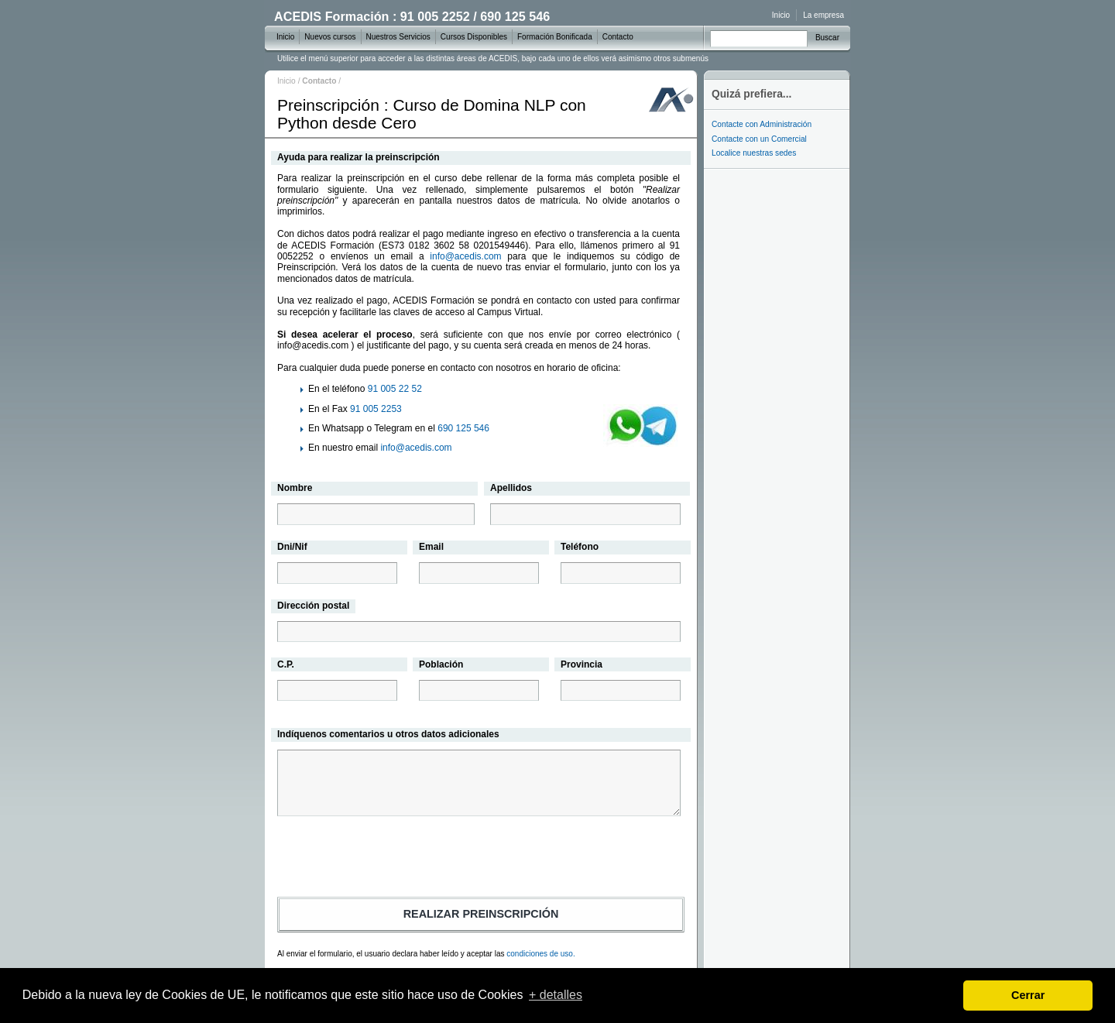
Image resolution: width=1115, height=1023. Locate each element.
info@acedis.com (465, 256)
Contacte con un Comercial (759, 139)
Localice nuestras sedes (754, 153)
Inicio (286, 81)
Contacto (617, 37)
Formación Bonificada (554, 37)
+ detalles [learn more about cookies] (555, 994)
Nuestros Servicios (398, 37)
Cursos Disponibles (474, 37)
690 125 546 (463, 428)
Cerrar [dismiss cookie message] (1028, 995)
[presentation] (481, 859)
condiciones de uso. (540, 953)
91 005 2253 (376, 408)
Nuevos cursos (329, 37)
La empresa (823, 15)
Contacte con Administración (761, 124)
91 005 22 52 (395, 388)
